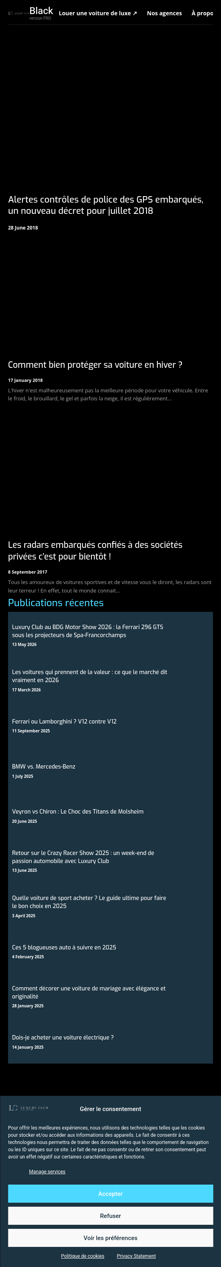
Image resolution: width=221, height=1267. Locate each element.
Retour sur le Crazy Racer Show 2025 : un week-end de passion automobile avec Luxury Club (83, 857)
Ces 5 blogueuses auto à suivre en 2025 (64, 947)
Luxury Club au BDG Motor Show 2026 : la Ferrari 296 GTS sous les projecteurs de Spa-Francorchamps (87, 631)
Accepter (110, 1193)
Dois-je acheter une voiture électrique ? (63, 1037)
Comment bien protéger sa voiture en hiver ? (95, 365)
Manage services (47, 1172)
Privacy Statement (136, 1256)
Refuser (110, 1216)
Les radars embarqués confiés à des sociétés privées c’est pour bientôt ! (95, 550)
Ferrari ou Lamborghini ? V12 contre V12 (64, 722)
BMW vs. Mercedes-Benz (43, 767)
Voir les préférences (111, 1238)
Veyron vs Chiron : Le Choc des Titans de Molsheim (78, 812)
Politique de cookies (82, 1256)
